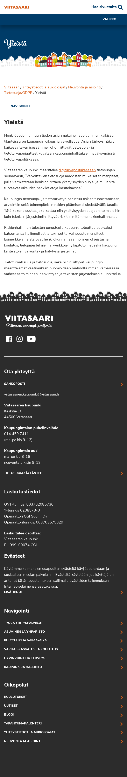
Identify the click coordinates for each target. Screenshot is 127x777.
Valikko (113, 19)
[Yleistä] (16, 7)
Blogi (9, 714)
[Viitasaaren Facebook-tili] (9, 339)
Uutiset (11, 706)
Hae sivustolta (104, 7)
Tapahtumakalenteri (23, 723)
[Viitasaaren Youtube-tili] (31, 339)
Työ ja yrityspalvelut (23, 623)
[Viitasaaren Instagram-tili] (19, 339)
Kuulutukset (15, 697)
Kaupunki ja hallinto (23, 667)
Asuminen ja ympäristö (24, 632)
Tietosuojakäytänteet (24, 473)
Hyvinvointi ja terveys (24, 658)
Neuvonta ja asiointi (84, 87)
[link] (17, 106)
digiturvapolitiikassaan (77, 170)
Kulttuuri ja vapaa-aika (25, 640)
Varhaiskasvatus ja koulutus (31, 649)
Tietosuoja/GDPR (18, 93)
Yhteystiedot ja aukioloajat (43, 87)
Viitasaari (12, 87)
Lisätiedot (13, 592)
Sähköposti (14, 384)
